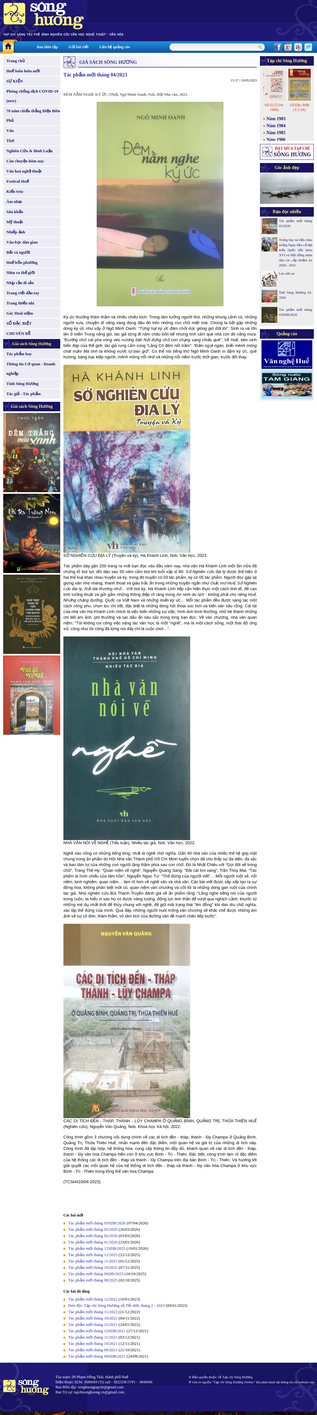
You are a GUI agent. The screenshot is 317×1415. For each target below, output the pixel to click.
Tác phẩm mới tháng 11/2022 (92, 1311)
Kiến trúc (14, 191)
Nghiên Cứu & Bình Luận (29, 150)
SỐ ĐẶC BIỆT (19, 323)
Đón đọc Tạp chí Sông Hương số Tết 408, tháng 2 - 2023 (116, 1305)
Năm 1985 (276, 132)
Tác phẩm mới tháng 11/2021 (92, 1337)
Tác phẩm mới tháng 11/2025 (92, 1261)
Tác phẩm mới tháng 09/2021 (93, 1349)
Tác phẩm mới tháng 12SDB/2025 (97, 1248)
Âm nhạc (14, 201)
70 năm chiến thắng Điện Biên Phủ (33, 115)
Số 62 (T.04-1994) (274, 107)
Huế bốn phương (22, 262)
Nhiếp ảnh (15, 232)
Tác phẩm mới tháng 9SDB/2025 (96, 1273)
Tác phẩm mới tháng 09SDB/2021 (97, 1356)
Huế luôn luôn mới (23, 70)
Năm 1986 (276, 139)
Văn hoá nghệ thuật (24, 171)
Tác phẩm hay (19, 353)
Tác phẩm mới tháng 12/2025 (93, 1254)
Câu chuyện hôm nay (25, 161)
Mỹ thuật (14, 221)
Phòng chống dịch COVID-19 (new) (32, 96)
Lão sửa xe (286, 273)
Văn (10, 130)
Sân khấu (14, 211)
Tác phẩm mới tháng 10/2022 (93, 1318)
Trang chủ (15, 60)
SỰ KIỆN (14, 81)
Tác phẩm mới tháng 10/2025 (93, 1267)
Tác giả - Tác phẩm (23, 393)
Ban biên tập (47, 47)
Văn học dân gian (22, 242)
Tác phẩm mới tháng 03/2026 (93, 1229)
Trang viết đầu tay (22, 292)
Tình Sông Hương (22, 383)
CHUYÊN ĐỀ (18, 333)
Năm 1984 (276, 125)
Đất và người (18, 252)
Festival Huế (17, 181)
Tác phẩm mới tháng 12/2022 (93, 1299)
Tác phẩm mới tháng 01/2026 (93, 1242)
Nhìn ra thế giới (20, 272)
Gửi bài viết (78, 47)
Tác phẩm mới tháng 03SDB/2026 (97, 1223)
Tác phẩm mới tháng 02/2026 (93, 1235)
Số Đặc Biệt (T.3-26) (299, 107)
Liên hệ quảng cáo (114, 47)
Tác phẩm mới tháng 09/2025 (93, 1280)
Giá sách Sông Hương (31, 343)
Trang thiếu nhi (20, 303)
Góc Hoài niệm (19, 313)
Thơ (10, 140)
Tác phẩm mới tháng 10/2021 (93, 1343)
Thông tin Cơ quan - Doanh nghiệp (30, 369)
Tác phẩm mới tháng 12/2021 (93, 1324)
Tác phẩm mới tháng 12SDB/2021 (97, 1330)
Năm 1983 (276, 118)
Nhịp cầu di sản (20, 282)
